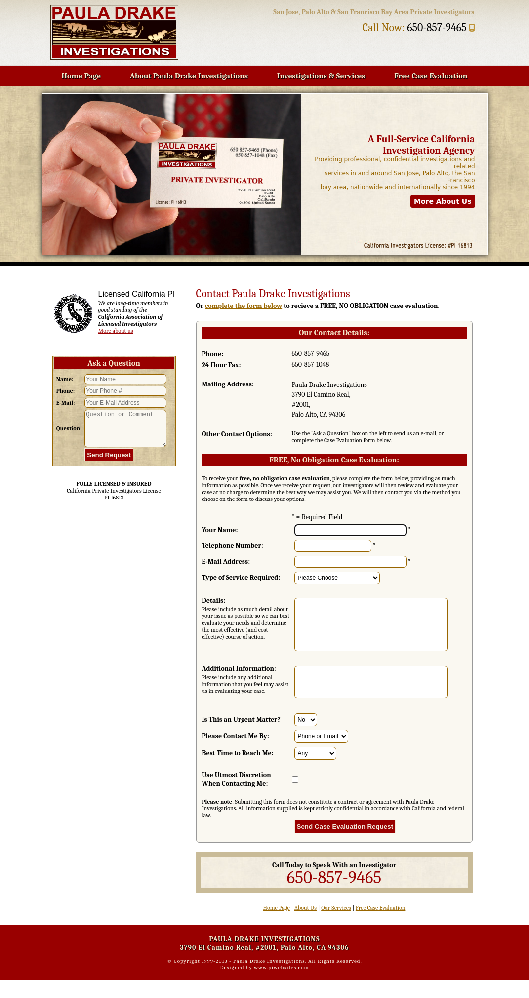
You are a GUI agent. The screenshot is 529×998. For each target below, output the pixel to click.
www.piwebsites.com (281, 986)
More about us (115, 330)
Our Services (336, 925)
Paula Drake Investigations (269, 979)
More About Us (443, 201)
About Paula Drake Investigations (189, 76)
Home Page (81, 76)
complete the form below (243, 306)
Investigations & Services (321, 76)
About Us (305, 925)
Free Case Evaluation (430, 76)
